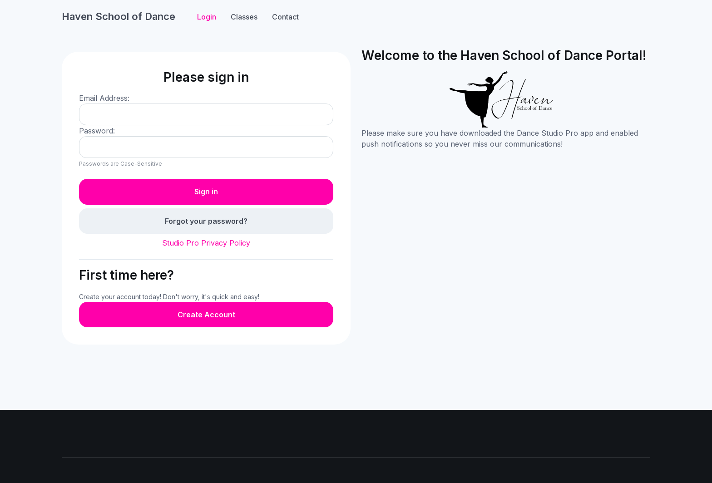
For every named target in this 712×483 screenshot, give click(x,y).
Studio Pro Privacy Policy (206, 242)
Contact (285, 16)
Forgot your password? (206, 221)
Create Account (206, 314)
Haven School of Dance (118, 16)
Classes (244, 16)
